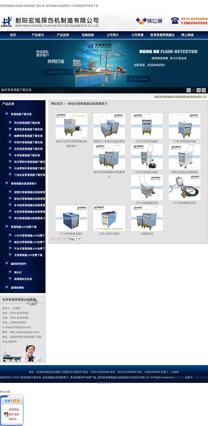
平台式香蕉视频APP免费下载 (29, 249)
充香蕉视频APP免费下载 (28, 255)
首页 (13, 35)
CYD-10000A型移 (109, 233)
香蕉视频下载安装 (21, 114)
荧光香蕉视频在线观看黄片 (29, 218)
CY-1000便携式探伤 (71, 233)
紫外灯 (18, 272)
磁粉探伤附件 (18, 263)
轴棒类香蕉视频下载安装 (28, 135)
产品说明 (63, 35)
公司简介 (113, 35)
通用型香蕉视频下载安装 (28, 129)
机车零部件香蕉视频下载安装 (29, 162)
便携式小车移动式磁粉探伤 (109, 141)
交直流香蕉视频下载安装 (28, 148)
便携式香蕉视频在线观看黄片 (29, 193)
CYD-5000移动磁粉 (147, 172)
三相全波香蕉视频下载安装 (29, 174)
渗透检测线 (17, 287)
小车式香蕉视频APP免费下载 (29, 236)
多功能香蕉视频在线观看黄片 (29, 206)
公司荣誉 (138, 35)
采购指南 (88, 35)
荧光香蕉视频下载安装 (27, 122)
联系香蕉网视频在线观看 (162, 36)
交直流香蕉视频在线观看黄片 (29, 212)
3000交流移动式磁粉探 (184, 172)
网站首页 (57, 103)
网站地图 (179, 377)
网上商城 (187, 35)
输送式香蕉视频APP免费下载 (29, 243)
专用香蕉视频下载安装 (27, 155)
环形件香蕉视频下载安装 (28, 142)
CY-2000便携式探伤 (184, 202)
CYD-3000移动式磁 (184, 141)
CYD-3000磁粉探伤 (147, 202)
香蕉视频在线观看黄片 (24, 183)
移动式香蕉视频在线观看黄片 (29, 199)
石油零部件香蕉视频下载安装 (29, 169)
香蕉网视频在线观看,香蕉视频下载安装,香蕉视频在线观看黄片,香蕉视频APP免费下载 (49, 5)
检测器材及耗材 (23, 279)
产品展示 (38, 35)
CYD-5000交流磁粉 (147, 141)
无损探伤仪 (146, 233)
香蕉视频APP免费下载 (24, 227)
